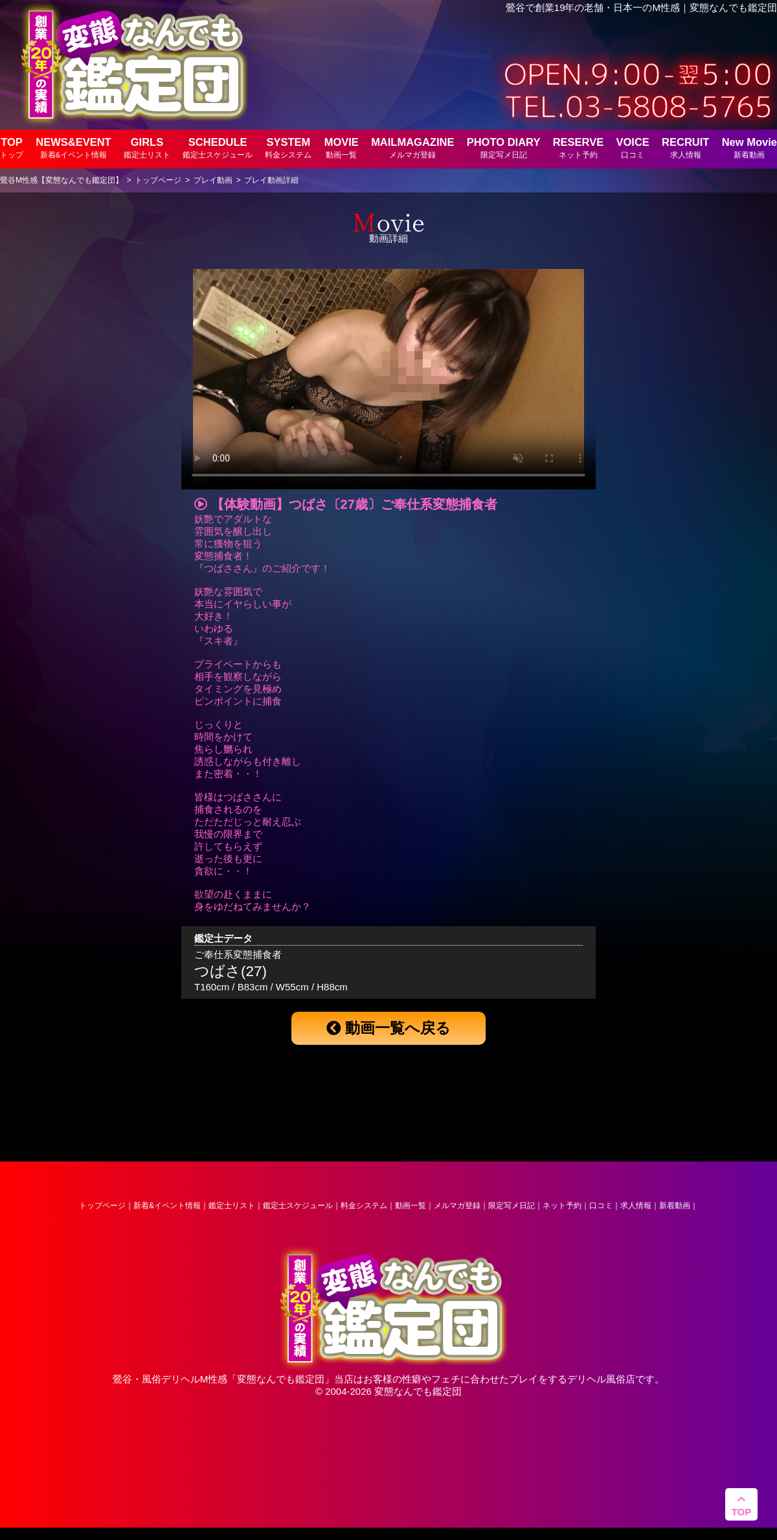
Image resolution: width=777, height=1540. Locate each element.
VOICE (632, 147)
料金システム (364, 1205)
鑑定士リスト (231, 1205)
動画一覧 (410, 1205)
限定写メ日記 (511, 1205)
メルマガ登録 (457, 1205)
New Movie (749, 147)
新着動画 (674, 1205)
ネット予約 (562, 1205)
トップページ (102, 1205)
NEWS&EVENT (73, 147)
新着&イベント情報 (167, 1205)
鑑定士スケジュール (298, 1205)
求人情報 (635, 1205)
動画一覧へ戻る (388, 1028)
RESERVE (578, 147)
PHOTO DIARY (504, 147)
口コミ (601, 1205)
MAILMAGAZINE (412, 147)
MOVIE (341, 147)
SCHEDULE (218, 147)
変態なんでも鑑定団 (280, 1378)
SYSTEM (288, 147)
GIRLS (147, 147)
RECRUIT (685, 147)
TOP (11, 147)
